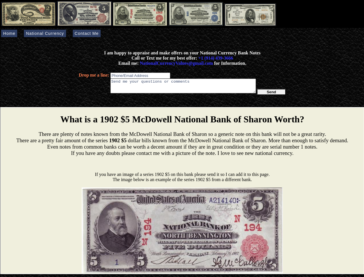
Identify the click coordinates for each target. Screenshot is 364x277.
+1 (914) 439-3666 (215, 58)
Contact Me (87, 33)
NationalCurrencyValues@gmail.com (176, 63)
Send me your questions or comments (183, 87)
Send (271, 94)
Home (9, 33)
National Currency (45, 33)
